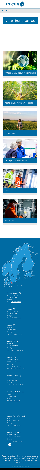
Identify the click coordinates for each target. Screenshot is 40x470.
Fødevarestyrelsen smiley (16, 368)
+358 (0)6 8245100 (17, 384)
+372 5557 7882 (14, 401)
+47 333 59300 (16, 302)
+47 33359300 (16, 318)
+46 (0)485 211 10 (17, 425)
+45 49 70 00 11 (16, 366)
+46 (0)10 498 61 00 (18, 334)
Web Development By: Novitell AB (20, 466)
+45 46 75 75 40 (18, 441)
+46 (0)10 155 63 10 (17, 350)
